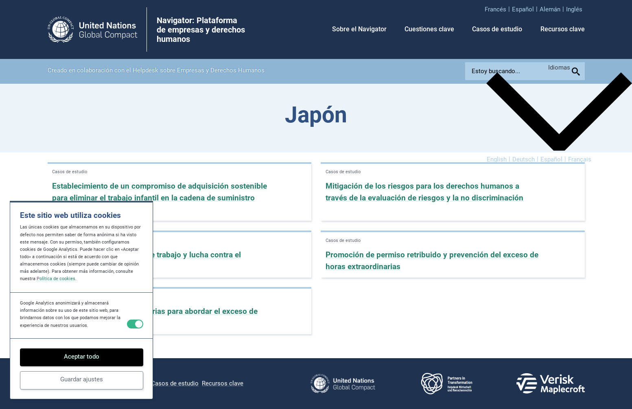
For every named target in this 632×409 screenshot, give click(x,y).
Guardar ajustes (81, 379)
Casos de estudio (497, 29)
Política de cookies (56, 278)
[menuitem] (498, 9)
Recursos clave (562, 29)
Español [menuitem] (551, 159)
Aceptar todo (81, 356)
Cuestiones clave (429, 29)
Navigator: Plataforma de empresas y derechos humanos (201, 30)
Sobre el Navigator (359, 29)
